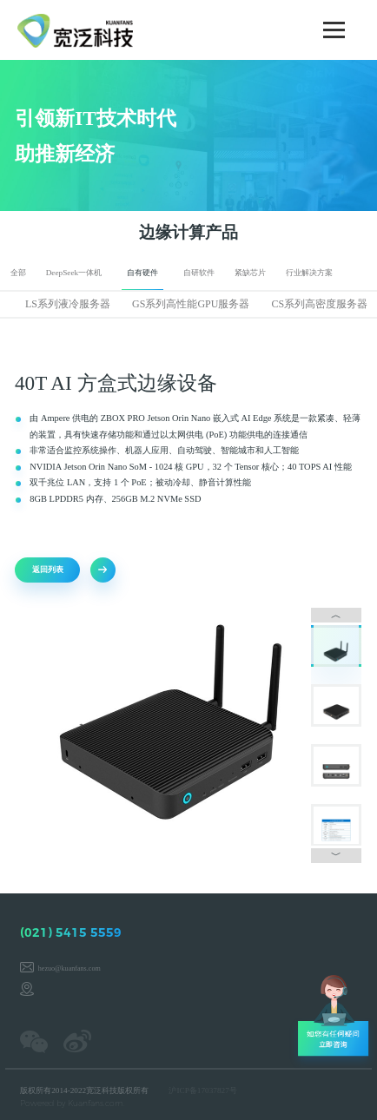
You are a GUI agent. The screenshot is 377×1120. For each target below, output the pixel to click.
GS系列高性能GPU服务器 (190, 304)
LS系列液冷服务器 (67, 304)
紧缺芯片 (250, 272)
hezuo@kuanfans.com (69, 968)
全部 (18, 272)
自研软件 (199, 272)
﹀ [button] (332, 847)
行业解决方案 (309, 272)
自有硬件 (142, 272)
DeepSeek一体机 (74, 272)
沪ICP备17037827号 (202, 1090)
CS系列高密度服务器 (320, 304)
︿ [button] (332, 615)
